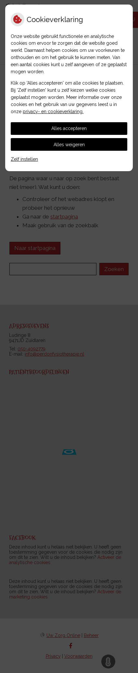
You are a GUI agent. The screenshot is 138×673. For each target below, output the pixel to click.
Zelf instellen (24, 159)
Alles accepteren (69, 128)
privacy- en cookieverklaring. (53, 111)
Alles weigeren (69, 144)
